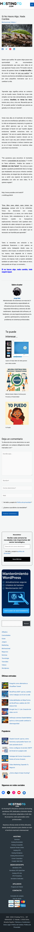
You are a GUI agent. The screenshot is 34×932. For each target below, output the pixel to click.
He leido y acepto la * (14, 552)
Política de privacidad (24, 502)
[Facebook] (2, 49)
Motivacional (6, 22)
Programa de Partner (17, 887)
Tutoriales (5, 662)
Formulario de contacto (17, 896)
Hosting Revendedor (17, 842)
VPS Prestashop (17, 876)
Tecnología (5, 658)
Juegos (4, 642)
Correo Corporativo (17, 858)
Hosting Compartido (17, 845)
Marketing (5, 645)
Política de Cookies (17, 925)
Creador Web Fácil (17, 861)
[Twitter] (6, 49)
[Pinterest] (10, 49)
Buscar (26, 623)
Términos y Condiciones (22, 922)
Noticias (4, 655)
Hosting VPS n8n (17, 873)
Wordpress (5, 668)
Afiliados (4, 632)
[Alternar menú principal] (32, 5)
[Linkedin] (14, 49)
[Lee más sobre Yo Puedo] (17, 413)
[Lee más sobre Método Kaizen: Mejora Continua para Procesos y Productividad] (17, 380)
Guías (3, 638)
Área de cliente (17, 898)
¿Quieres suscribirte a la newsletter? (14, 507)
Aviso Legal (7, 925)
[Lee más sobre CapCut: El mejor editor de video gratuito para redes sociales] (17, 349)
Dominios (17, 839)
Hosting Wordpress (17, 853)
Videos (13, 22)
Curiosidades (6, 635)
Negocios (5, 652)
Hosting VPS (17, 850)
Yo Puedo (8, 427)
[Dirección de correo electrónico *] (17, 546)
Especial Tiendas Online (17, 847)
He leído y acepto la (17, 502)
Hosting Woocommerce (17, 855)
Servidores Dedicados (17, 878)
